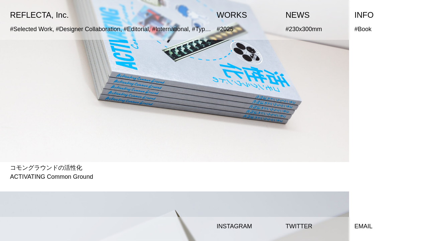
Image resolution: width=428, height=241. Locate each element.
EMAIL (363, 226)
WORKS (232, 14)
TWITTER (299, 226)
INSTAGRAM (234, 226)
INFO (363, 14)
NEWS (298, 14)
